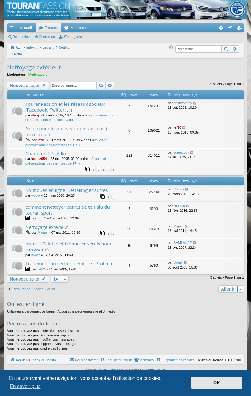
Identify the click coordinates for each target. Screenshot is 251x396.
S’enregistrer (73, 36)
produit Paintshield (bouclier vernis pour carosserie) (68, 243)
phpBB (111, 366)
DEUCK (179, 202)
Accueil (26, 28)
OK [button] (216, 382)
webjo (35, 192)
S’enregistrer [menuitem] (241, 29)
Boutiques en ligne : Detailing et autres (66, 187)
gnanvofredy (183, 99)
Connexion (47, 36)
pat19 (42, 215)
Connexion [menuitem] (231, 29)
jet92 (41, 266)
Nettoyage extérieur (34, 64)
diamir (178, 259)
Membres (78, 28)
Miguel (42, 229)
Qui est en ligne (26, 300)
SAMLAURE (183, 239)
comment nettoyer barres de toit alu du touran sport (67, 206)
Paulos (179, 186)
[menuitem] (199, 27)
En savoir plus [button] (25, 386)
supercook (181, 149)
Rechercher (21, 36)
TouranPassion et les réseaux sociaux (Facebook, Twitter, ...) (65, 103)
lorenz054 (39, 155)
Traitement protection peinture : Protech (68, 260)
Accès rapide (12, 29)
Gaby (35, 112)
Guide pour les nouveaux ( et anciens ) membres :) (66, 128)
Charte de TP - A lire (46, 150)
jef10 (41, 136)
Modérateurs (37, 71)
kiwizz (35, 251)
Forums (51, 28)
